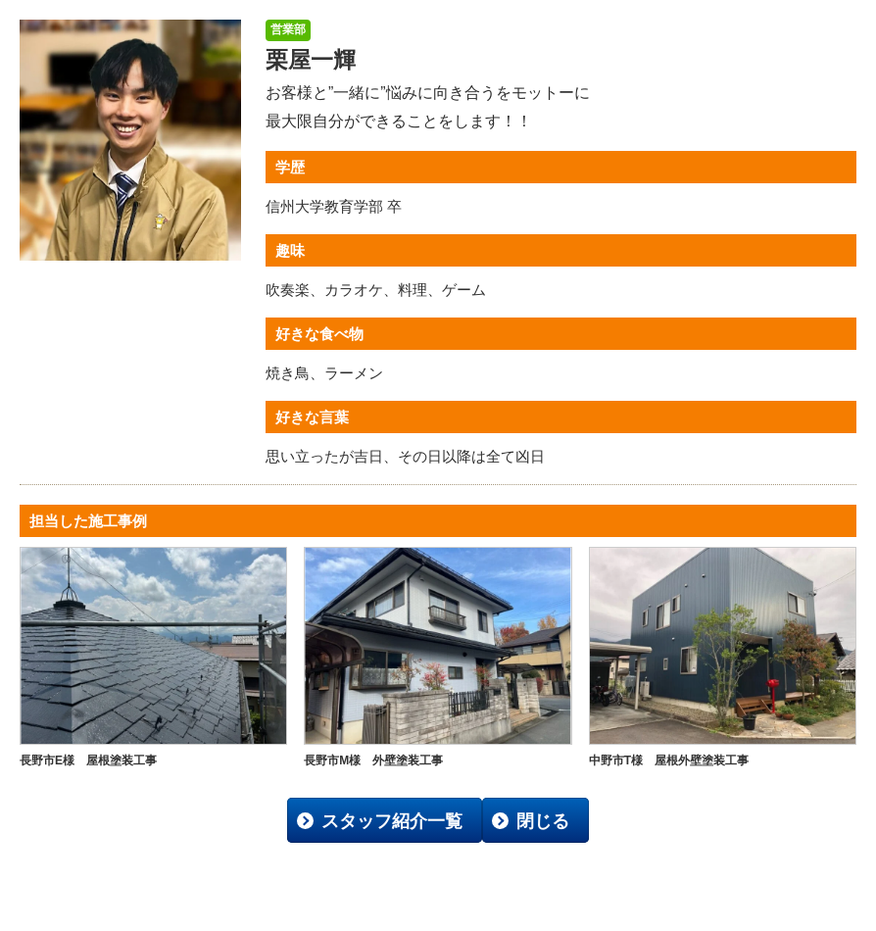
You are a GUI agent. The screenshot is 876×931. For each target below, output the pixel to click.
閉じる (542, 821)
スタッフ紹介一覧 (391, 821)
